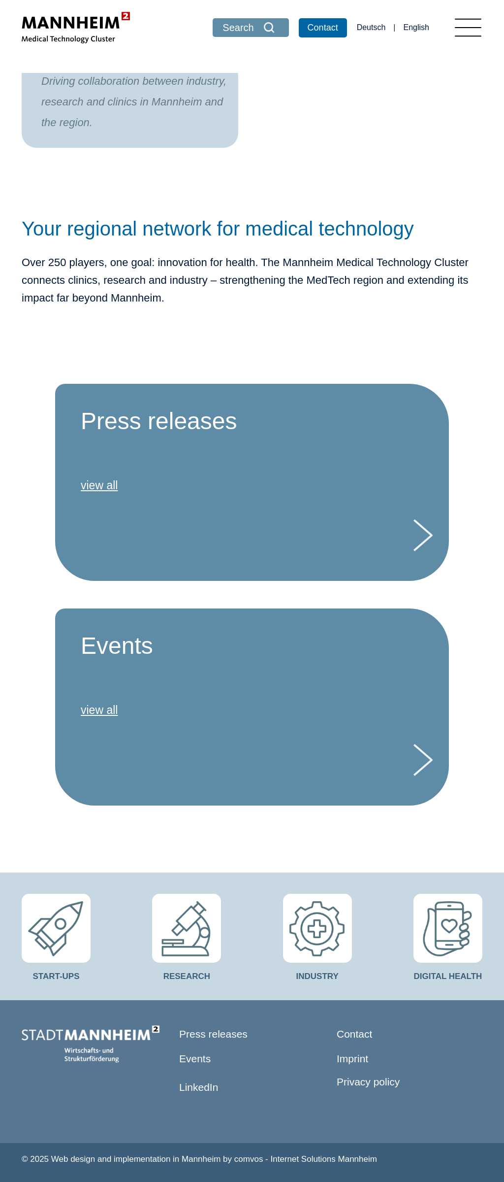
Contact (323, 28)
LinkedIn (198, 1087)
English (416, 27)
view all (99, 485)
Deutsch (371, 27)
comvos (248, 1159)
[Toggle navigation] (468, 27)
